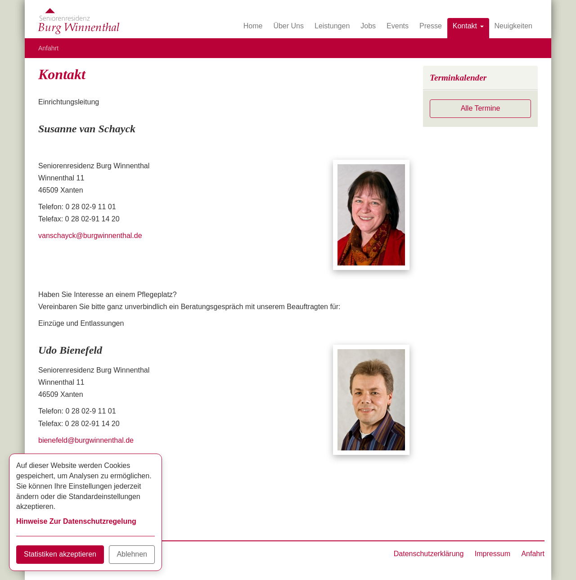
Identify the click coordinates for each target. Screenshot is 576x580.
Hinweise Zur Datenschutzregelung (76, 521)
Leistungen (332, 26)
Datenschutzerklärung (429, 554)
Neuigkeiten (514, 26)
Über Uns (288, 26)
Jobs (368, 26)
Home (253, 26)
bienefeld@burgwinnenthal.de (86, 440)
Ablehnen (132, 554)
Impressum (492, 554)
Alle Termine (480, 108)
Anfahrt (48, 48)
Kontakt (468, 26)
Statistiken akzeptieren (60, 554)
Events (398, 26)
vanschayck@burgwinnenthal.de (90, 235)
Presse (430, 26)
